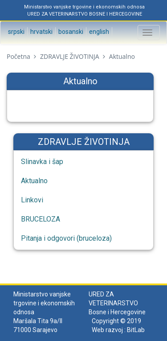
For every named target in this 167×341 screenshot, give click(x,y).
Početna (18, 56)
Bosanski (70, 31)
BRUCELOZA (40, 219)
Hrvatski (41, 31)
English (98, 31)
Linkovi (32, 200)
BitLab (136, 329)
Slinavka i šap (42, 161)
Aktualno (34, 181)
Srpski (15, 31)
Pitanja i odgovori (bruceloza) (66, 238)
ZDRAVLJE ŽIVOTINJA (69, 56)
